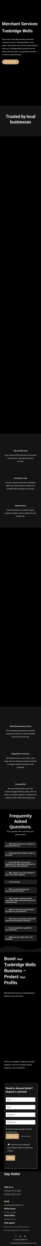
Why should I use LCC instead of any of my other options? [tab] (20, 874)
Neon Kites (33, 1243)
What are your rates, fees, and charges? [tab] (19, 938)
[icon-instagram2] (25, 1236)
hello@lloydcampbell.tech (14, 1205)
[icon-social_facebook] (16, 1236)
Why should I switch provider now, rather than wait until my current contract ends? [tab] (20, 900)
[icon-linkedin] (21, 1236)
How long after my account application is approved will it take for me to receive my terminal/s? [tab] (20, 864)
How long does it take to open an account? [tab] (20, 854)
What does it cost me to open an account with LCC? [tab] (20, 845)
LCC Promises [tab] (14, 882)
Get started (10, 62)
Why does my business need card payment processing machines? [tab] (20, 920)
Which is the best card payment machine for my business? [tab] (19, 910)
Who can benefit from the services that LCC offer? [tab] (17, 890)
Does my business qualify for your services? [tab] (18, 929)
